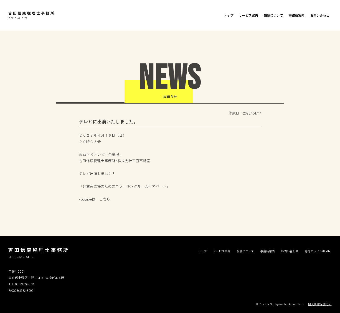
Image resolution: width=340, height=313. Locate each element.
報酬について (273, 15)
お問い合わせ (319, 15)
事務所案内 (296, 15)
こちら (104, 199)
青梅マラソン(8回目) (318, 251)
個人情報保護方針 (320, 304)
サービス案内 (248, 15)
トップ (228, 15)
